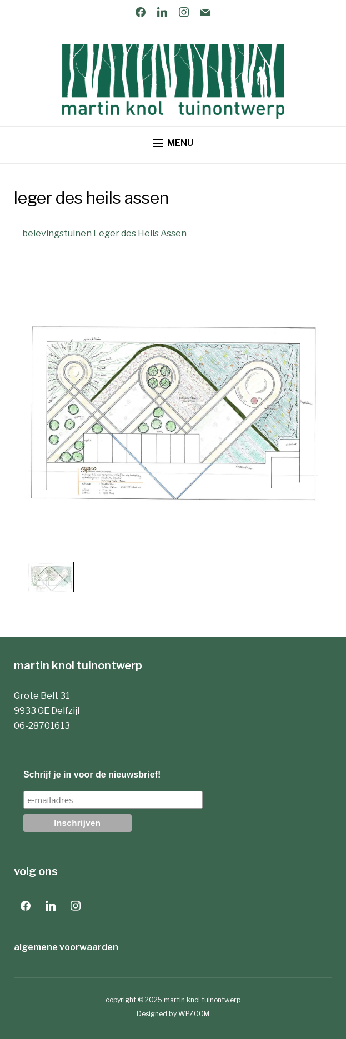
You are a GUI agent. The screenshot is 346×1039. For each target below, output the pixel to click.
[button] (173, 143)
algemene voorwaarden (66, 947)
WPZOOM (193, 1014)
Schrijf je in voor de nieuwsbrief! (92, 774)
